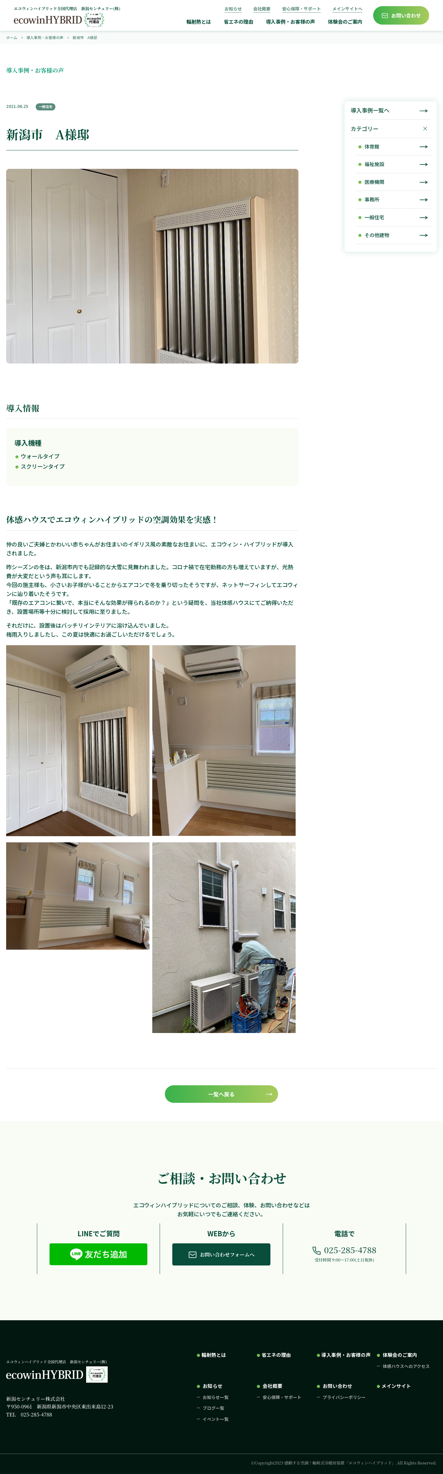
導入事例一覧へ (370, 110)
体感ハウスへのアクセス (406, 1366)
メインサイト (396, 1385)
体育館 (372, 146)
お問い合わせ (406, 15)
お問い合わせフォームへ (227, 1254)
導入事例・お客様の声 (290, 21)
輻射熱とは (198, 21)
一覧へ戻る (221, 1094)
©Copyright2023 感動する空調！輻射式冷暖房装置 (344, 1463)
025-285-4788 (350, 1250)
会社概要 (261, 9)
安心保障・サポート (301, 9)
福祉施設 (374, 164)
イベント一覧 (216, 1419)
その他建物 (377, 235)
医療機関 (374, 181)
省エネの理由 (238, 21)
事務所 (372, 199)
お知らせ (233, 9)
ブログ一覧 (213, 1408)
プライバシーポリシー (344, 1397)
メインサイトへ (347, 9)
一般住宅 (374, 217)
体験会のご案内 (345, 21)
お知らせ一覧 (216, 1397)
